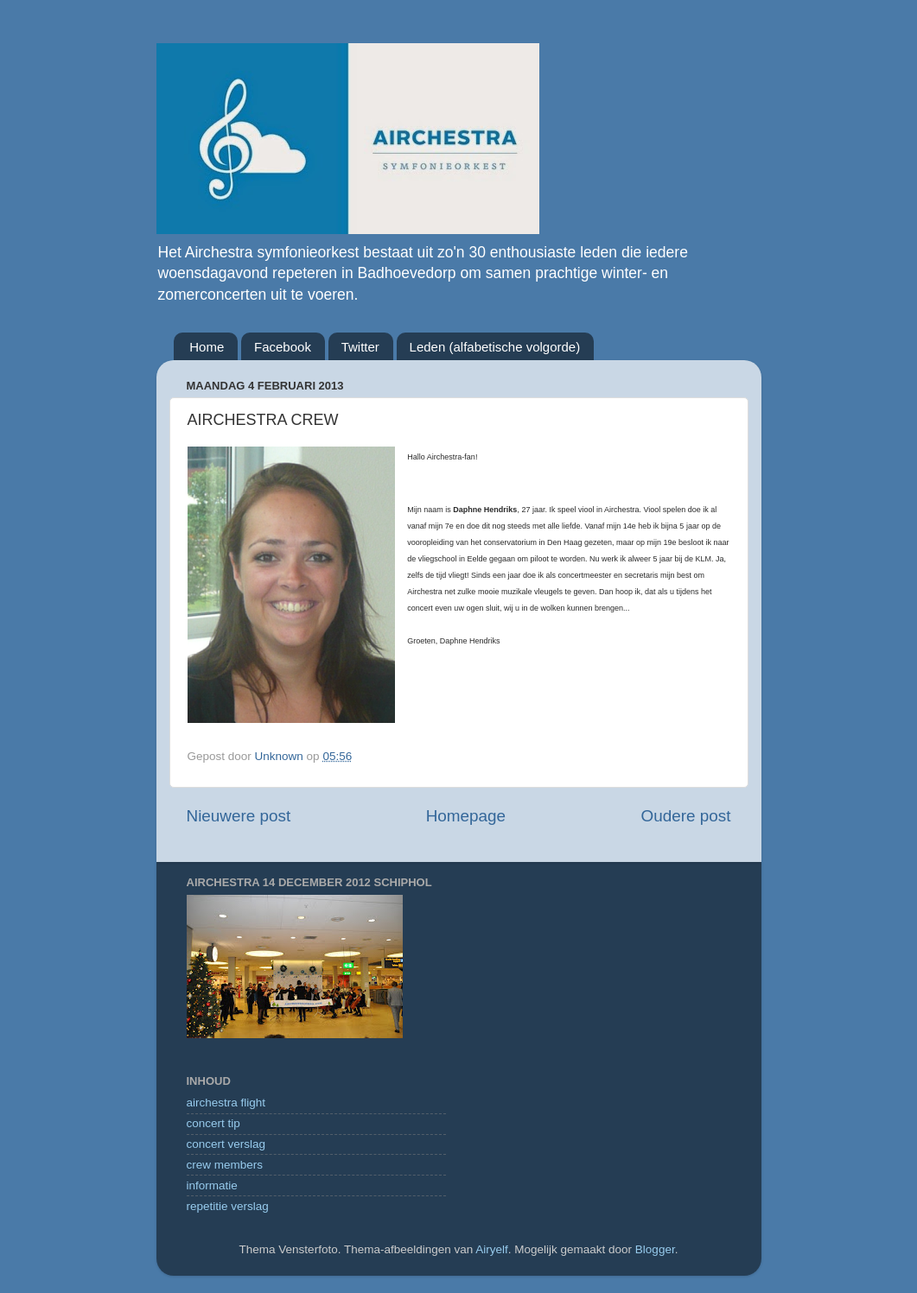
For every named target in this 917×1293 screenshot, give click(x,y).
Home (206, 346)
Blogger (655, 1249)
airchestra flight (226, 1102)
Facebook (282, 346)
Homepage (466, 816)
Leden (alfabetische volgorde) (495, 346)
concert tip (213, 1123)
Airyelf (491, 1249)
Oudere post (686, 816)
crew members (225, 1164)
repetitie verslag (228, 1206)
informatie (212, 1185)
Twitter (360, 346)
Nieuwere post (239, 816)
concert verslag (226, 1144)
